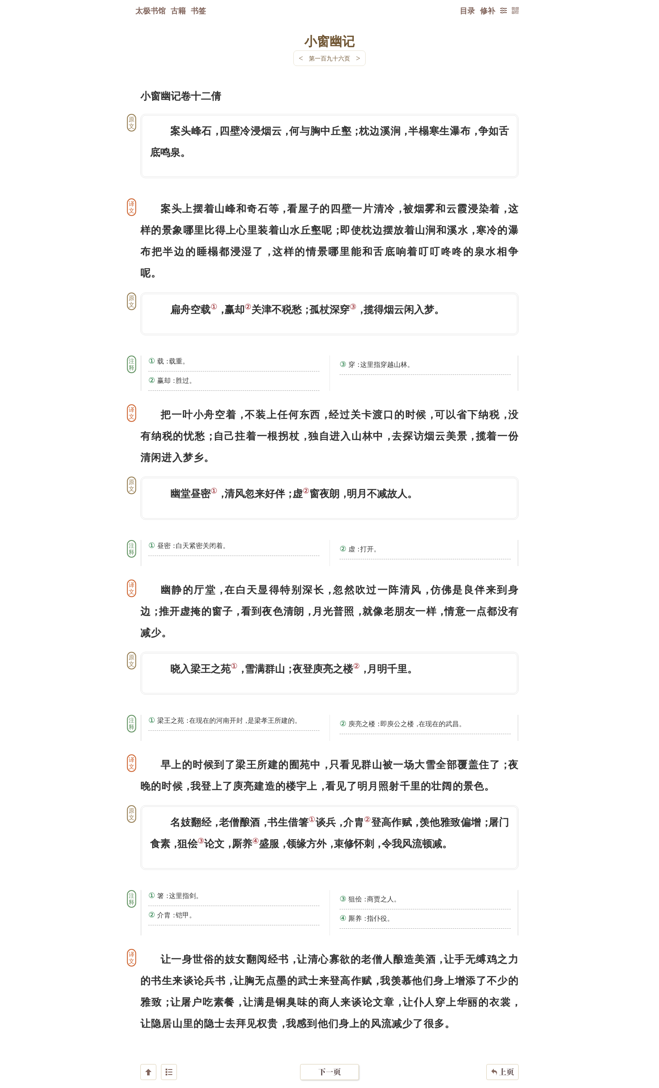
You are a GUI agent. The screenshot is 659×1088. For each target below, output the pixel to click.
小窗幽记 (329, 40)
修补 (487, 10)
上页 (502, 1038)
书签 (198, 10)
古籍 (178, 10)
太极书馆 (150, 10)
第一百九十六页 (329, 58)
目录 (467, 10)
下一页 (329, 1038)
